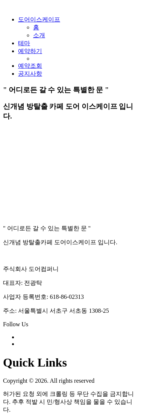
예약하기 (30, 51)
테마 (24, 43)
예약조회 (30, 65)
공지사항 (30, 73)
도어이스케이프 (39, 19)
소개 (39, 35)
